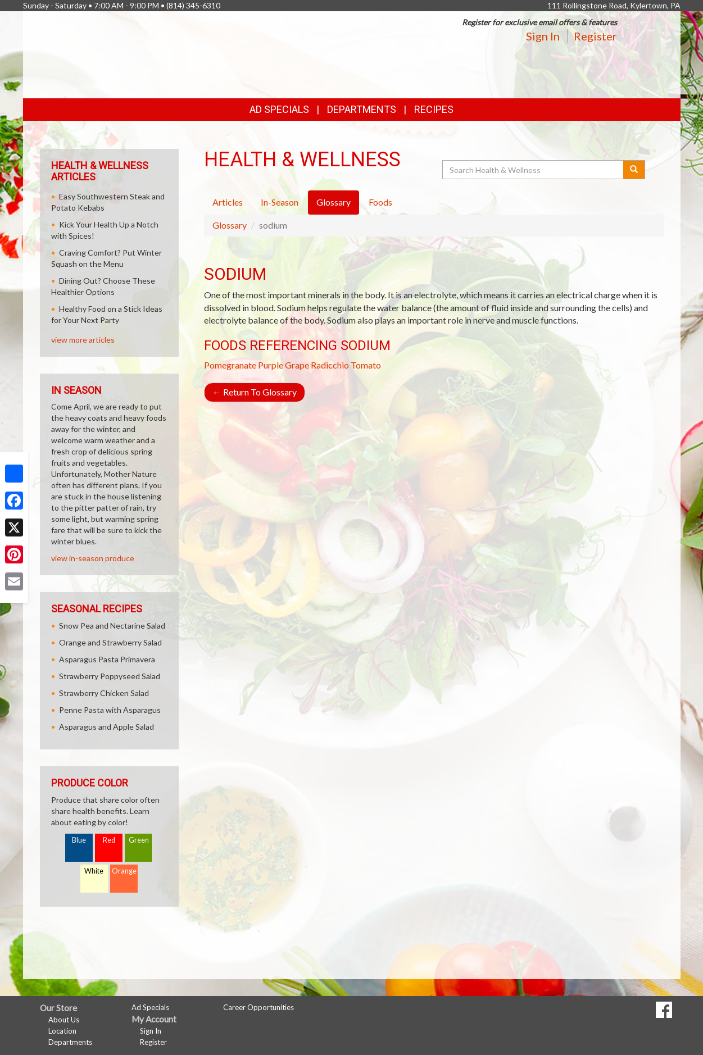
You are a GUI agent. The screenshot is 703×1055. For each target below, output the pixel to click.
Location (62, 1030)
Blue (79, 840)
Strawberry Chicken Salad (104, 693)
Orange (124, 871)
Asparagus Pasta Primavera (107, 659)
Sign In (543, 36)
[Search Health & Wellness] (533, 169)
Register (595, 36)
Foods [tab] (380, 202)
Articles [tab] (227, 202)
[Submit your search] (634, 169)
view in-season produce (92, 558)
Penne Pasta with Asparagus (110, 710)
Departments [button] (361, 109)
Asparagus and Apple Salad (106, 726)
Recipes (433, 109)
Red (109, 840)
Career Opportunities (258, 1007)
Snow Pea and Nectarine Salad (112, 625)
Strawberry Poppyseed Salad (109, 676)
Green (139, 840)
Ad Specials (279, 109)
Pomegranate (230, 365)
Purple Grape (283, 365)
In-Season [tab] (279, 202)
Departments (70, 1042)
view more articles (83, 339)
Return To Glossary (254, 391)
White (93, 871)
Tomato (366, 365)
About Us (63, 1019)
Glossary (229, 225)
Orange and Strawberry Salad (110, 642)
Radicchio (330, 365)
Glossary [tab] (333, 202)
